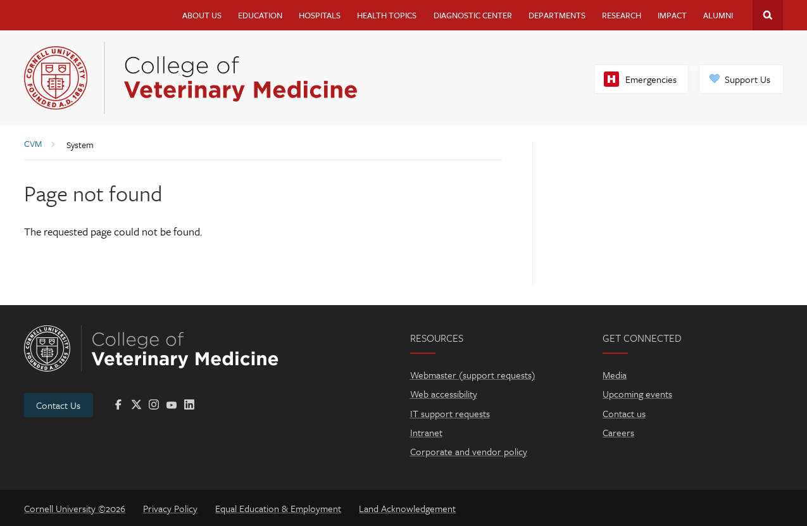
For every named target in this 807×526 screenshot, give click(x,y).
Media (615, 375)
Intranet (426, 432)
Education (260, 15)
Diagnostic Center (473, 15)
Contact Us (58, 405)
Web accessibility (443, 394)
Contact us (624, 413)
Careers (618, 432)
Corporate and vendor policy (468, 451)
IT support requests (450, 413)
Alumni (718, 15)
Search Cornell (768, 15)
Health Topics (386, 15)
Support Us (747, 79)
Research (621, 15)
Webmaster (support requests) (472, 375)
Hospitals (320, 15)
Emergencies (651, 79)
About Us (202, 15)
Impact (672, 15)
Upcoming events (637, 394)
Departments (557, 15)
